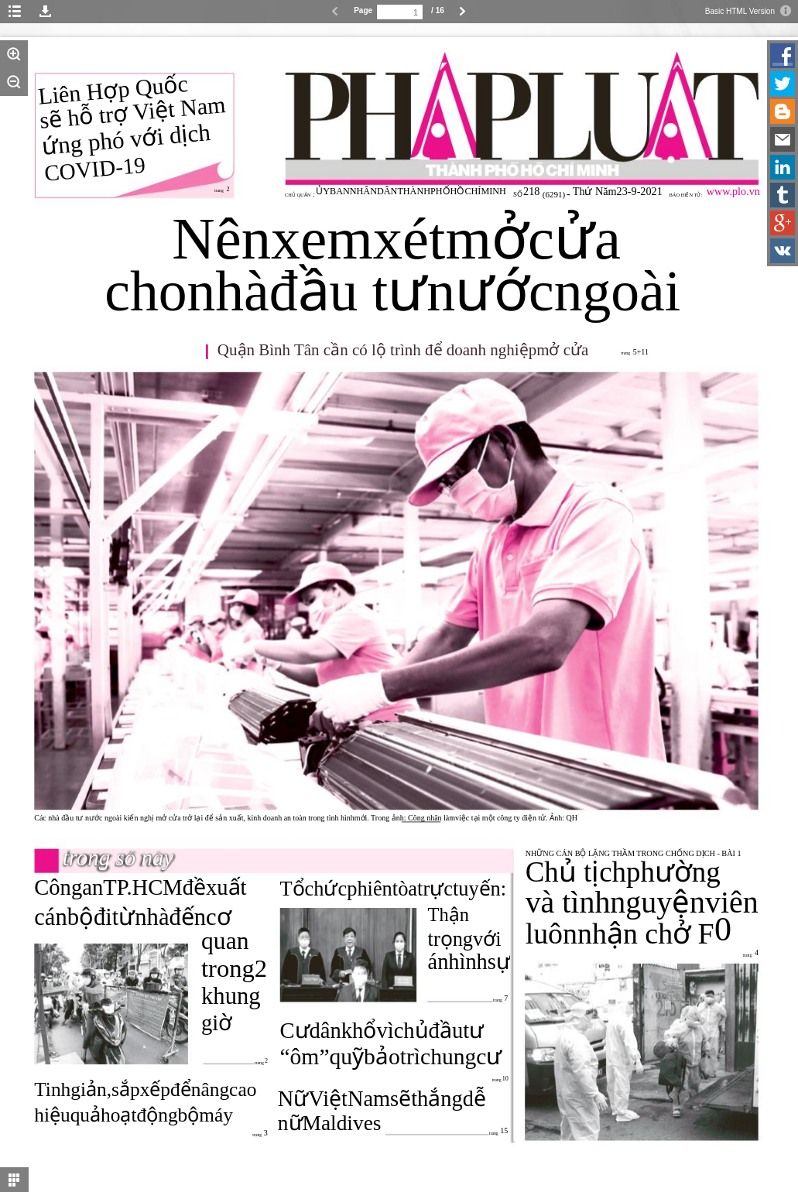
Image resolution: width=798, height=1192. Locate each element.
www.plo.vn (733, 191)
